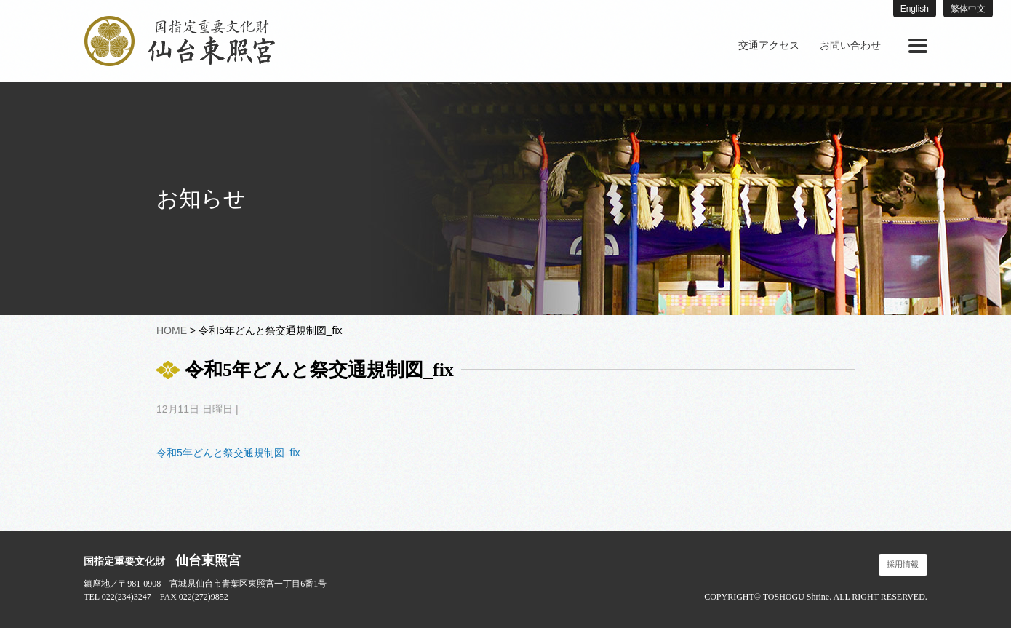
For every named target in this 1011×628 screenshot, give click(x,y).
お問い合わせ (850, 45)
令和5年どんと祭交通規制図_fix (228, 452)
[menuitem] (769, 45)
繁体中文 (968, 9)
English (914, 9)
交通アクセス (768, 45)
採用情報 (903, 564)
